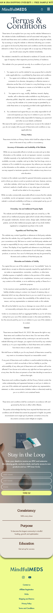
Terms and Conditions (26, 608)
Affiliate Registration (26, 589)
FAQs (26, 594)
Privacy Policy (26, 604)
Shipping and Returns (26, 599)
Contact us (26, 585)
